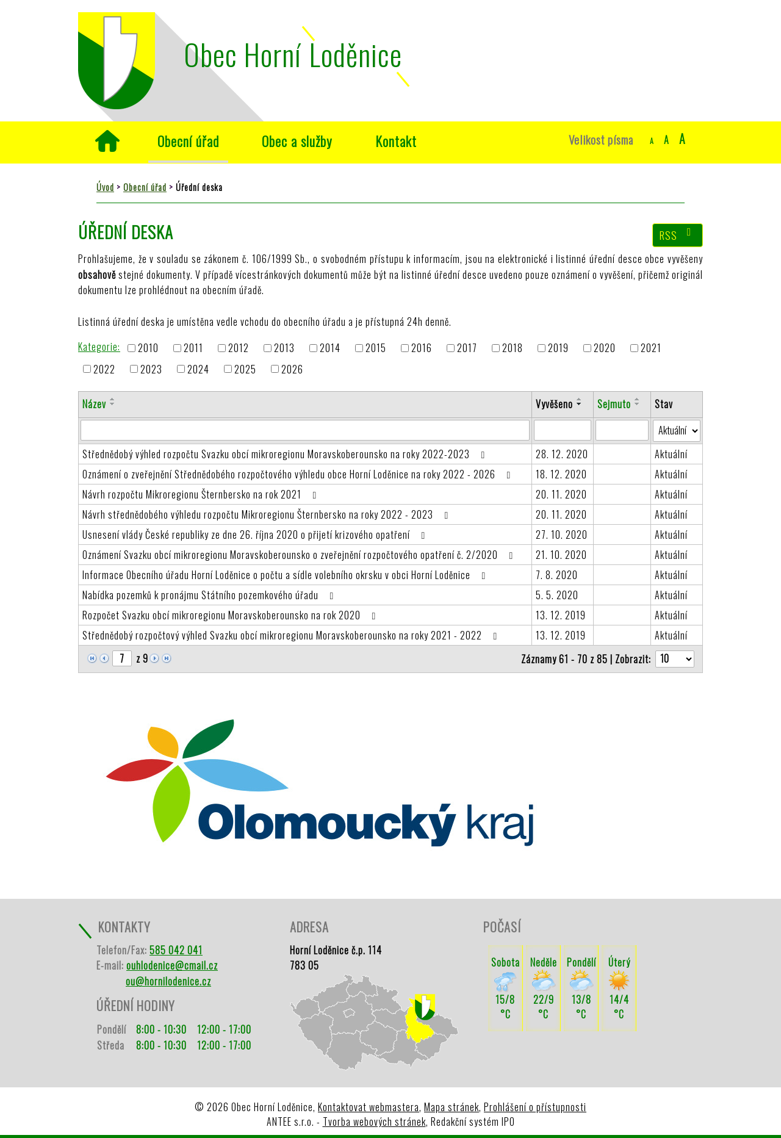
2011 (193, 348)
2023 (151, 369)
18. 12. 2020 (561, 474)
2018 (512, 348)
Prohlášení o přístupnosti (535, 1107)
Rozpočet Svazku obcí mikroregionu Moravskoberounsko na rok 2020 (231, 615)
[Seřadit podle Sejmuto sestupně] (637, 404)
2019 (558, 348)
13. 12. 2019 (561, 615)
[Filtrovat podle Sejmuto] (622, 430)
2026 (292, 369)
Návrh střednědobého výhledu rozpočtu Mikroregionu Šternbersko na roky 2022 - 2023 (267, 514)
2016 (421, 348)
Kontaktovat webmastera (368, 1107)
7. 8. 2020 (557, 574)
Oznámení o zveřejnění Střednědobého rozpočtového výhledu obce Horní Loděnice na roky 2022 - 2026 (298, 474)
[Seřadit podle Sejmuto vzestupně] (637, 399)
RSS (678, 235)
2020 (605, 348)
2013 (284, 348)
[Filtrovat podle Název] (305, 430)
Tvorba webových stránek (374, 1121)
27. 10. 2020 (562, 534)
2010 (148, 348)
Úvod (107, 140)
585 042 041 (176, 950)
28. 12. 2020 (562, 454)
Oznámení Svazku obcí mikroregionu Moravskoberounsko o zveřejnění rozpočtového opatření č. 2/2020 (299, 554)
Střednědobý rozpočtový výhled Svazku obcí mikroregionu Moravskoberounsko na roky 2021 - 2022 (292, 635)
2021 (651, 348)
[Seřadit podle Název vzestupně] (113, 399)
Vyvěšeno (554, 404)
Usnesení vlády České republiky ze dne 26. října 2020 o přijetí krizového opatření (256, 534)
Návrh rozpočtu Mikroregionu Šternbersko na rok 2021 (201, 494)
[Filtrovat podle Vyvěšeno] (562, 430)
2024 (198, 369)
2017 (467, 348)
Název (94, 404)
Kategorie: (99, 346)
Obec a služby (297, 141)
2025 (245, 369)
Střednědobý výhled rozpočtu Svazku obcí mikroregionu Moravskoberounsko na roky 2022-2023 (285, 454)
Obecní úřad (188, 141)
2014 (330, 348)
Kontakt (396, 141)
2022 (104, 369)
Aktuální (671, 454)
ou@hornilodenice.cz (168, 981)
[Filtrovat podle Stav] (676, 431)
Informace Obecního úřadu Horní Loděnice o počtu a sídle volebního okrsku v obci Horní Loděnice (286, 574)
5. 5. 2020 (557, 595)
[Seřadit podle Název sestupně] (113, 404)
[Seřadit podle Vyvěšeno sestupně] (579, 404)
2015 (375, 348)
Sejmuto (614, 404)
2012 (238, 348)
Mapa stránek (451, 1107)
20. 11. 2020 (561, 494)
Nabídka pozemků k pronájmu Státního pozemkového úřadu (210, 595)
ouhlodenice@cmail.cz (172, 965)
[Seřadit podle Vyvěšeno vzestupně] (579, 399)
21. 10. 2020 (561, 554)
